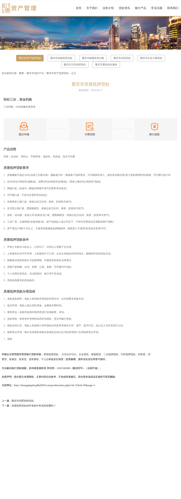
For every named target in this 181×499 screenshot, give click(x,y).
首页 (78, 8)
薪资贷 (22, 359)
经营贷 (141, 354)
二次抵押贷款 (110, 354)
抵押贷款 (53, 354)
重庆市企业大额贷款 (151, 58)
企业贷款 (84, 354)
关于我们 (92, 8)
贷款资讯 (124, 8)
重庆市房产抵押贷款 (30, 58)
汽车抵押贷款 (128, 354)
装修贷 (13, 359)
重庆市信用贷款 (122, 58)
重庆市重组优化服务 (106, 64)
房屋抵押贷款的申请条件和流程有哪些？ (34, 405)
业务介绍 (108, 8)
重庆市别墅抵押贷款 (23, 400)
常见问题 (156, 8)
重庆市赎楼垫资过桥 (93, 58)
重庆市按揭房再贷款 (61, 58)
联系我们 (173, 8)
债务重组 (34, 359)
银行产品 (140, 8)
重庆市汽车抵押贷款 (75, 64)
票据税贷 (96, 354)
